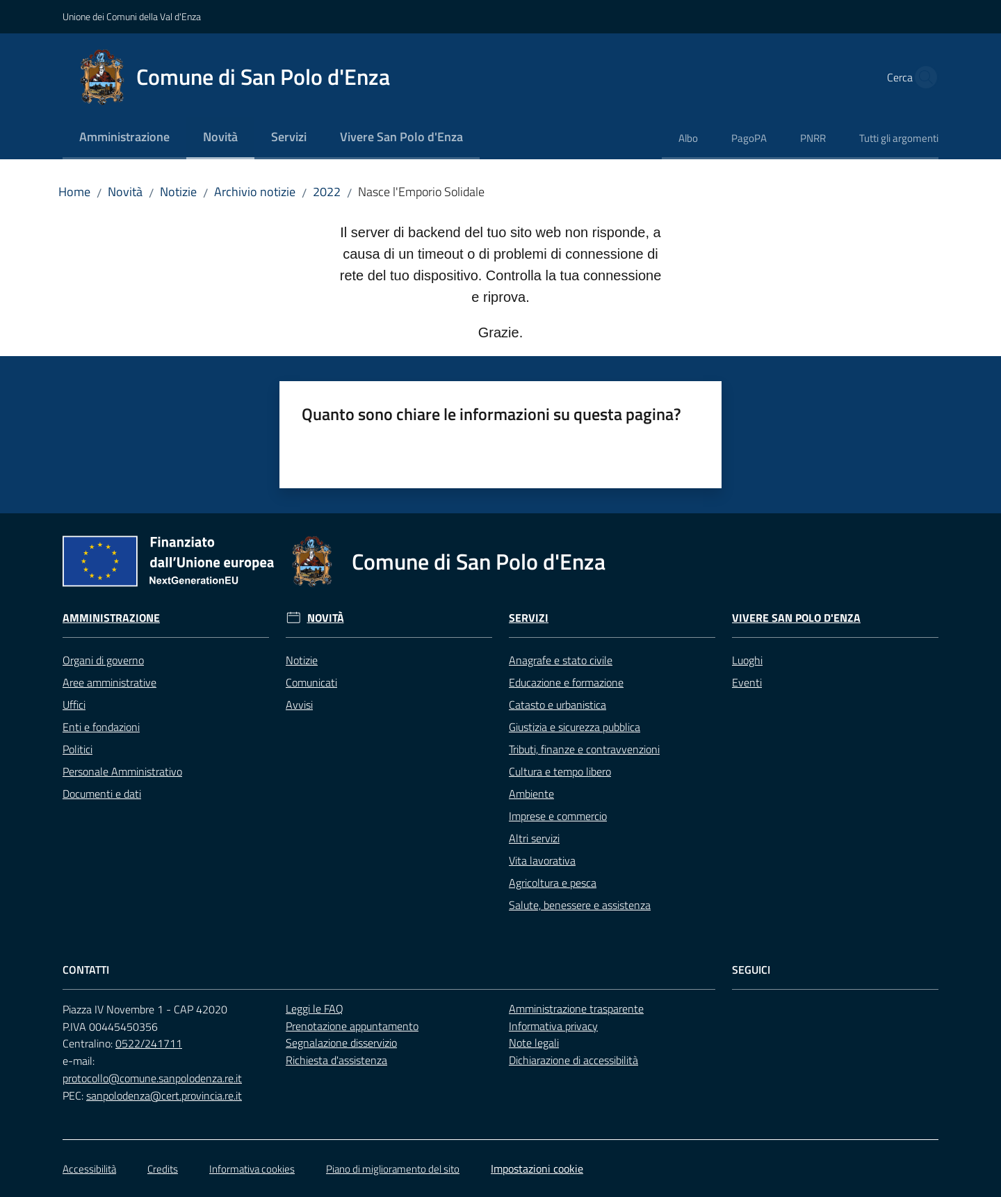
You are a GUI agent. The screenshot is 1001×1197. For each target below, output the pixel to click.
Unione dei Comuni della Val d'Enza (132, 16)
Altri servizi (534, 838)
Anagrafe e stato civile (560, 660)
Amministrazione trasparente (576, 1008)
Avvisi (299, 704)
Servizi (528, 618)
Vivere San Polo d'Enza (796, 618)
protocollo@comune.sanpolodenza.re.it (152, 1078)
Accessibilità (89, 1169)
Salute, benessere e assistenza (580, 905)
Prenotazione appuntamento (352, 1026)
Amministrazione (111, 618)
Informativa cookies (252, 1169)
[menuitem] (124, 138)
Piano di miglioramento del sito (392, 1169)
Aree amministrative (109, 682)
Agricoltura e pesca (552, 882)
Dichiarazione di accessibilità (573, 1060)
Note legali (534, 1042)
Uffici (74, 704)
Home (74, 191)
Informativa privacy (553, 1026)
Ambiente (531, 793)
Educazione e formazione (566, 682)
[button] (921, 77)
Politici (77, 749)
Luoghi (747, 660)
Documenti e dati (102, 793)
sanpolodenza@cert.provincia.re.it (164, 1095)
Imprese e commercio (558, 816)
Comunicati (311, 682)
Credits (162, 1169)
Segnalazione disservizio (341, 1042)
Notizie (178, 191)
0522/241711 (148, 1043)
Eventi (747, 682)
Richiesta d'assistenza (336, 1060)
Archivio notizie (254, 191)
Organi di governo (103, 660)
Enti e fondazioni (101, 726)
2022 (327, 191)
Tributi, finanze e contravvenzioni (584, 749)
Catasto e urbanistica (557, 704)
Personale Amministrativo (122, 771)
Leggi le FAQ (314, 1008)
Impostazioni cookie (537, 1168)
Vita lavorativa (542, 860)
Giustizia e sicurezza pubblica (574, 726)
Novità (125, 191)
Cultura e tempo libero (560, 771)
